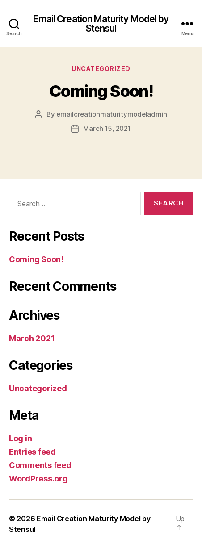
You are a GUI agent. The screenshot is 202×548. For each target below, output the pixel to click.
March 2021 (32, 338)
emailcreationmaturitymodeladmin (111, 114)
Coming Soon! (101, 91)
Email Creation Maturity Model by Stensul (100, 23)
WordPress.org (38, 478)
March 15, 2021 (106, 128)
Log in (20, 438)
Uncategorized (101, 68)
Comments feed (40, 465)
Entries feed (32, 451)
